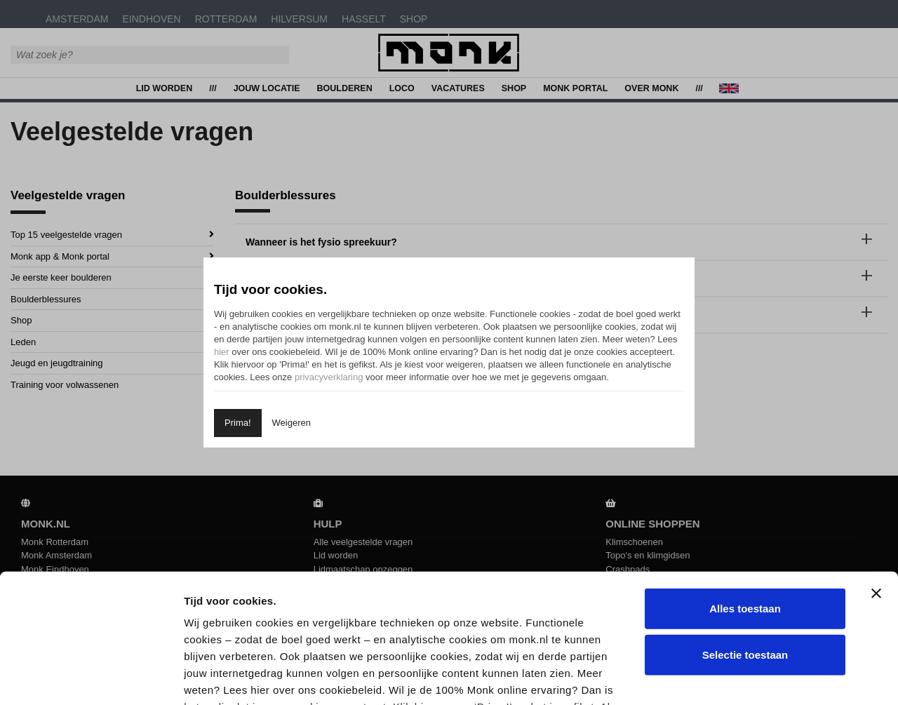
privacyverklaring (329, 377)
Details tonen (753, 677)
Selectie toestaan (745, 536)
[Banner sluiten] (876, 476)
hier (221, 352)
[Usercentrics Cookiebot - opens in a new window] (90, 677)
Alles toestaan (745, 491)
